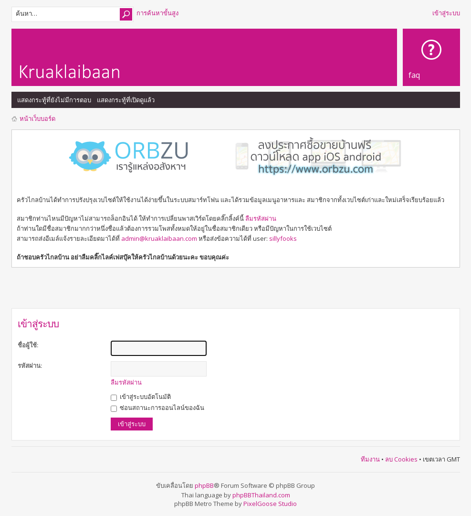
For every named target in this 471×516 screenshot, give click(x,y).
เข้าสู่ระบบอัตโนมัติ (141, 396)
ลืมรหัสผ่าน (260, 218)
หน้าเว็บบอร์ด (37, 118)
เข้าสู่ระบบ (446, 13)
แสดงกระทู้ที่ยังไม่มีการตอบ (54, 100)
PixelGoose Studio (270, 503)
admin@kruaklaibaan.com (159, 238)
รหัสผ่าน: (30, 365)
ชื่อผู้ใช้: (28, 345)
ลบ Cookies (401, 459)
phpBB (204, 485)
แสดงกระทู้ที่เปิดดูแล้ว (126, 100)
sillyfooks (283, 238)
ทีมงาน (370, 459)
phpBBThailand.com (261, 495)
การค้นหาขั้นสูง (157, 13)
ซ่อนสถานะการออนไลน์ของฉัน (157, 407)
